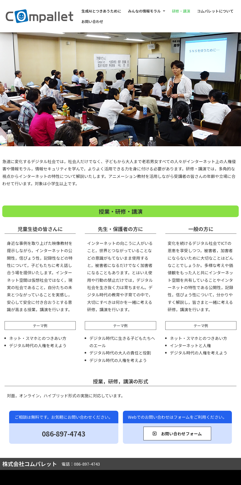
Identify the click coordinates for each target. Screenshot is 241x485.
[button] (145, 11)
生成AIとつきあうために (99, 11)
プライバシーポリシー (217, 477)
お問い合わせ (90, 21)
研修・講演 (179, 11)
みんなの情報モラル (144, 11)
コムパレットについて (213, 11)
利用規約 (184, 477)
